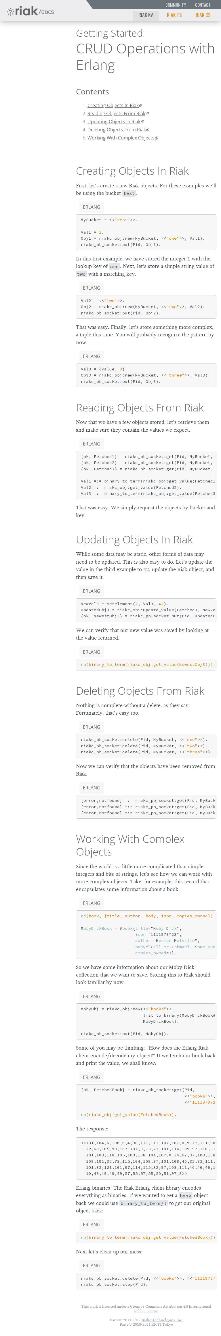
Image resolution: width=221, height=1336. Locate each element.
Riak (22, 46)
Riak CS (203, 14)
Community (175, 5)
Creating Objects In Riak (113, 105)
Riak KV (145, 14)
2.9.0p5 (48, 46)
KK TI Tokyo (162, 1324)
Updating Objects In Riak (113, 121)
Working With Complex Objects (121, 138)
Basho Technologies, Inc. (162, 1320)
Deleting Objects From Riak (116, 129)
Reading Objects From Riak (116, 113)
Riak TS (174, 14)
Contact (203, 5)
